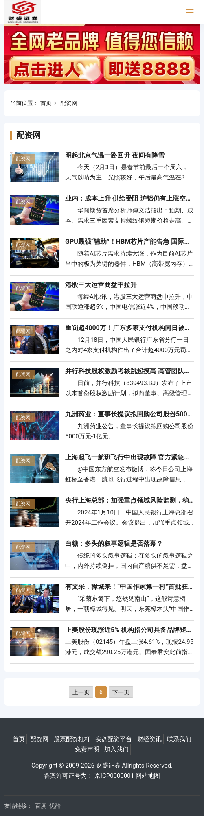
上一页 (81, 692)
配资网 (68, 103)
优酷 (55, 806)
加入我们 (116, 749)
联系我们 (179, 739)
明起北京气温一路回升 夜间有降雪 (115, 155)
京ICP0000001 (114, 775)
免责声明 (87, 749)
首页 (46, 103)
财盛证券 (108, 765)
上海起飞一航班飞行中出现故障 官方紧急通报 (131, 457)
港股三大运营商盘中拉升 (101, 285)
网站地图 (148, 775)
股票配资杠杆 (72, 739)
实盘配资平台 (113, 739)
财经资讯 (149, 739)
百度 (40, 806)
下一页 (120, 692)
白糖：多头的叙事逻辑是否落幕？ (114, 543)
